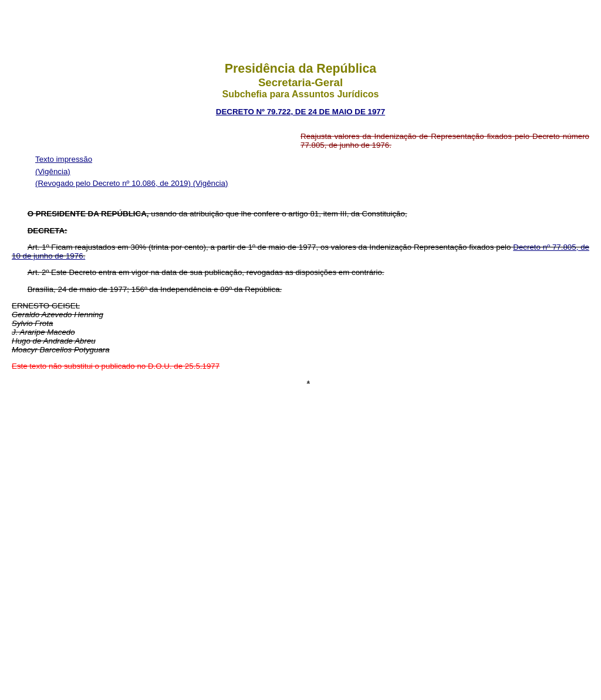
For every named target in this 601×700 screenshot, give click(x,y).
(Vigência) (52, 171)
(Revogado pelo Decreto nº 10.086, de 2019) (114, 183)
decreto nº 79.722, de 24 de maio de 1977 (300, 111)
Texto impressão (63, 159)
